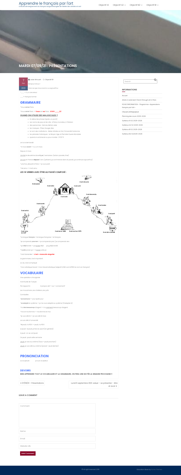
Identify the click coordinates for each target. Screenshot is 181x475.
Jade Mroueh (34, 80)
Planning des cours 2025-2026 (134, 116)
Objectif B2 (135, 5)
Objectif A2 (118, 5)
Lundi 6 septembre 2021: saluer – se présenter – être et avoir (94, 384)
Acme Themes (156, 469)
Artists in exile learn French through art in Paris (139, 100)
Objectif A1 (104, 5)
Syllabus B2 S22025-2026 (132, 134)
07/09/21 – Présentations (33, 383)
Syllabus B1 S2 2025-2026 (132, 129)
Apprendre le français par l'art (46, 3)
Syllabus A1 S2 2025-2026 (132, 121)
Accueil (124, 95)
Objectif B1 (151, 5)
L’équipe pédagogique (130, 112)
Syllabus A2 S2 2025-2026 (132, 125)
